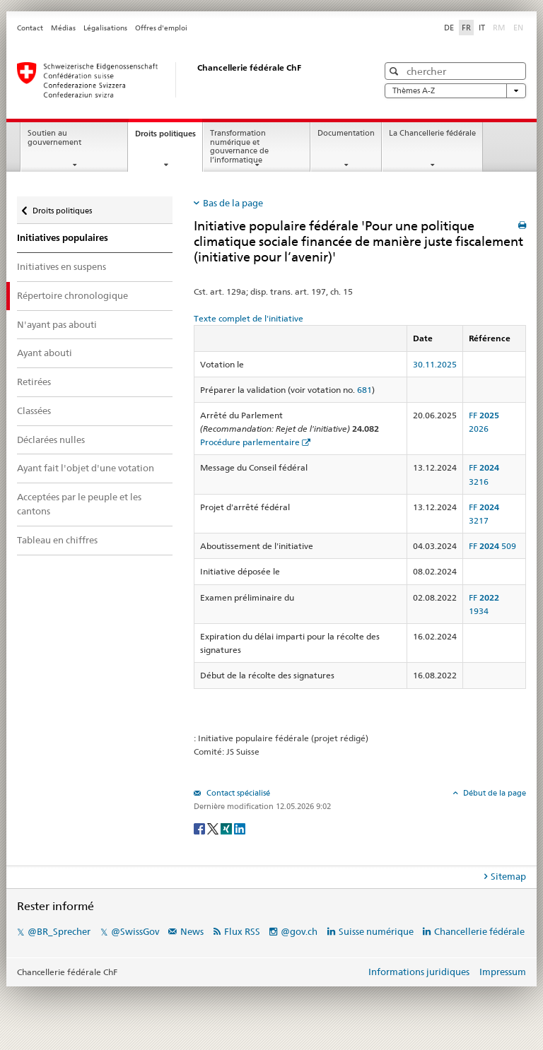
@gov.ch (299, 931)
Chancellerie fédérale (479, 931)
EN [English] (518, 28)
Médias (63, 28)
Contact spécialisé (237, 793)
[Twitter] (214, 827)
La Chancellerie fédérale (432, 133)
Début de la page (493, 793)
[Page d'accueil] (183, 80)
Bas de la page (233, 202)
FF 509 (492, 546)
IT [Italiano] (482, 28)
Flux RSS (242, 931)
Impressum (502, 971)
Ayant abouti (44, 352)
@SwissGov (135, 931)
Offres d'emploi (161, 28)
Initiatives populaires (62, 238)
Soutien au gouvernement (54, 138)
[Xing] (227, 827)
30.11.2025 (435, 364)
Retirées (34, 381)
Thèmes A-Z (455, 91)
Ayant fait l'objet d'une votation (85, 467)
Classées (34, 410)
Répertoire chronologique (72, 295)
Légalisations (105, 28)
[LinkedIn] (239, 827)
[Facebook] (200, 827)
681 (364, 389)
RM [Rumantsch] (499, 28)
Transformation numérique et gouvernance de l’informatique (239, 147)
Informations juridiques (418, 971)
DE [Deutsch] (449, 28)
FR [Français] (466, 28)
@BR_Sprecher (59, 931)
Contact (30, 28)
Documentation (346, 133)
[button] (395, 71)
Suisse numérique (377, 931)
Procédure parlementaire (250, 442)
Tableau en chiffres (57, 539)
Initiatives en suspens (61, 266)
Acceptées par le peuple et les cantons (79, 504)
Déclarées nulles (51, 439)
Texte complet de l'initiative (248, 318)
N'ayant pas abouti (57, 324)
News (192, 931)
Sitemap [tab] (508, 876)
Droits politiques (168, 137)
